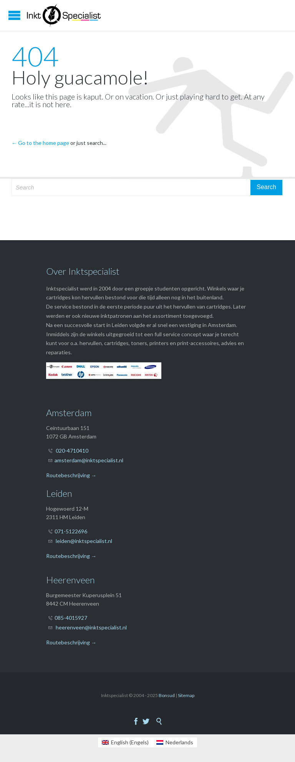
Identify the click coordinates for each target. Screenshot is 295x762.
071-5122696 (71, 531)
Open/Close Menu (14, 15)
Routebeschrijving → (71, 475)
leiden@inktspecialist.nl (84, 541)
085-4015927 (71, 617)
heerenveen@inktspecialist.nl (91, 627)
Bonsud (167, 695)
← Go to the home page (40, 142)
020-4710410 (72, 450)
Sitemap (186, 695)
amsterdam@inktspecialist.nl (89, 460)
